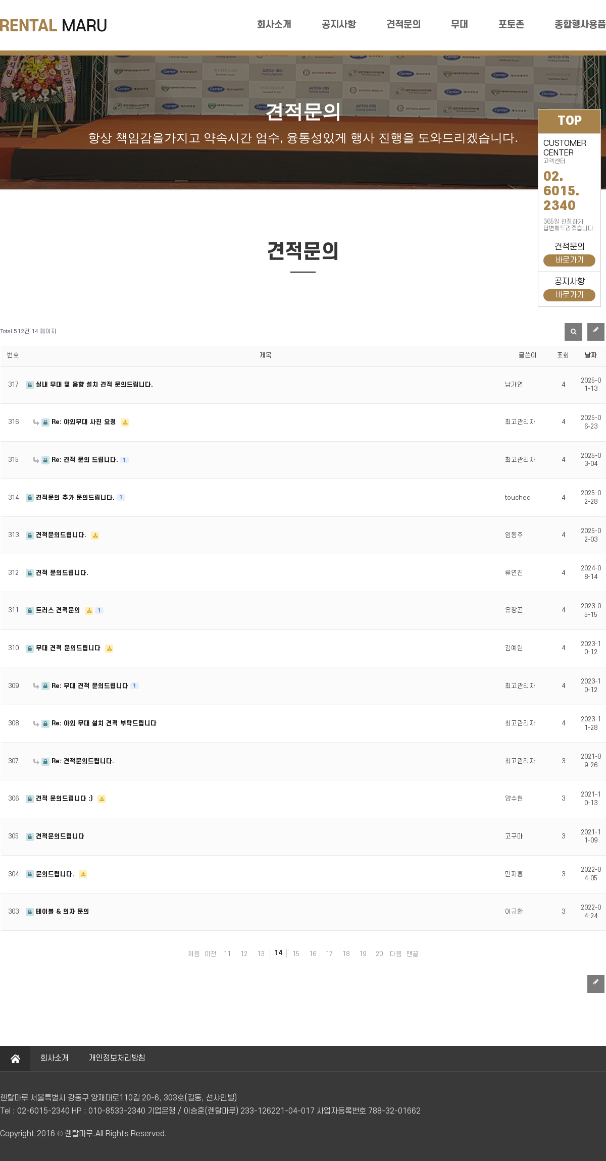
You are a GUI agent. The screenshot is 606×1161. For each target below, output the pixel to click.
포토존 (511, 25)
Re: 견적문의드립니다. (73, 761)
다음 (396, 954)
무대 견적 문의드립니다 (64, 648)
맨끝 (413, 954)
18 (345, 954)
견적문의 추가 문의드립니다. (71, 497)
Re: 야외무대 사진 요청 (75, 422)
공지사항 (339, 25)
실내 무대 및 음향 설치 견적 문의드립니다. (89, 384)
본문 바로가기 (0, 0)
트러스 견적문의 (54, 610)
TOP (570, 121)
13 (260, 954)
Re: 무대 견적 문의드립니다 (81, 686)
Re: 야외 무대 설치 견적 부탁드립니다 (95, 723)
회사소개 (274, 25)
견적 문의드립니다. (57, 572)
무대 (459, 25)
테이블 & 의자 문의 (57, 911)
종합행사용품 (580, 25)
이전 (211, 954)
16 (312, 954)
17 (329, 954)
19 (362, 954)
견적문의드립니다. (57, 535)
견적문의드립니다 (55, 836)
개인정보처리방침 (117, 1058)
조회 (563, 355)
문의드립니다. (51, 874)
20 (379, 954)
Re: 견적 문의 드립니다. (76, 459)
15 (295, 954)
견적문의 (403, 25)
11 (227, 954)
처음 (194, 954)
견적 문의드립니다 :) (60, 798)
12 (243, 954)
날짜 (591, 355)
